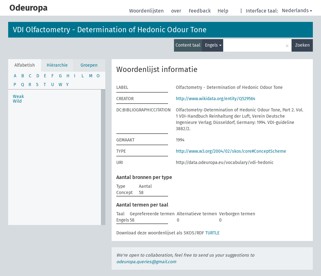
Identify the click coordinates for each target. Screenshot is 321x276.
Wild (17, 101)
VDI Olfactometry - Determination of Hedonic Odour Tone (110, 29)
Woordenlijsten (147, 11)
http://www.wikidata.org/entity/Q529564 (215, 98)
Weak (18, 96)
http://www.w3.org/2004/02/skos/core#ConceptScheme (231, 151)
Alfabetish (24, 65)
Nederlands (297, 10)
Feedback (200, 11)
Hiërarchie (57, 65)
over (176, 11)
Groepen (89, 65)
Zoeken (302, 45)
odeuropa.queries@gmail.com (146, 261)
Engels (213, 45)
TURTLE (212, 233)
